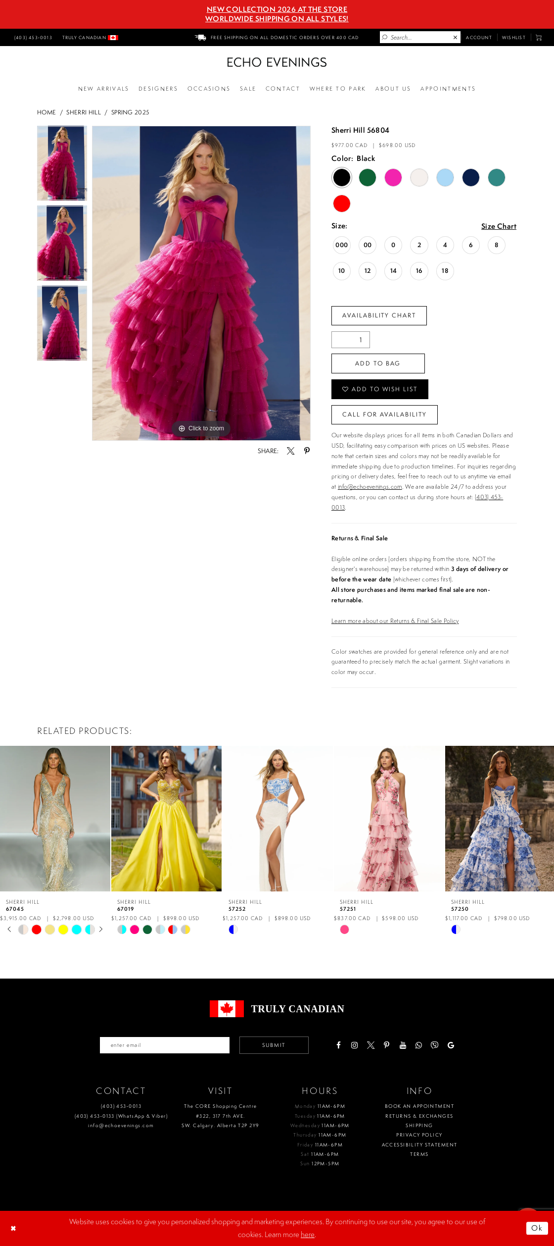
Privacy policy (419, 1135)
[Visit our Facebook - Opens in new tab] (338, 1045)
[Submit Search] (384, 37)
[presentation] (55, 818)
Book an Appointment (419, 1106)
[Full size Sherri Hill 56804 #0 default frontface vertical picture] (201, 283)
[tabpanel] (62, 166)
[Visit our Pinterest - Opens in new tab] (386, 1045)
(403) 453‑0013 (121, 1106)
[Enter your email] (165, 1045)
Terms (419, 1154)
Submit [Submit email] (274, 1044)
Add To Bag (378, 363)
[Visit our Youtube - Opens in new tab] (402, 1045)
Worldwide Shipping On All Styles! (277, 19)
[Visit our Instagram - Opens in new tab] (354, 1045)
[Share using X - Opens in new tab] (290, 451)
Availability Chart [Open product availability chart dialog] (379, 315)
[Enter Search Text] (420, 37)
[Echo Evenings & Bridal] (277, 62)
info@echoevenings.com (370, 486)
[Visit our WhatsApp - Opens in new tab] (418, 1045)
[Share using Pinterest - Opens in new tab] (306, 451)
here (308, 1234)
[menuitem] (32, 37)
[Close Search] (455, 37)
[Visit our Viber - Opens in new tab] (434, 1045)
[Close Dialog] (14, 1228)
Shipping (419, 1125)
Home (46, 112)
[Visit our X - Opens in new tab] (370, 1045)
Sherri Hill (83, 112)
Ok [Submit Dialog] (537, 1228)
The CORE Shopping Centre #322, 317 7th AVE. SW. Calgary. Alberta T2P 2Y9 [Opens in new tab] (220, 1116)
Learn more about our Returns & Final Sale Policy (395, 621)
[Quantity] (350, 339)
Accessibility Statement (420, 1145)
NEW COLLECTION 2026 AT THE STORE (277, 9)
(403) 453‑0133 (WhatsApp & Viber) (121, 1116)
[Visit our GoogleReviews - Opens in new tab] (451, 1045)
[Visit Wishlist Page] (514, 37)
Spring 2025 (130, 112)
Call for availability (384, 414)
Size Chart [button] (498, 226)
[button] (539, 37)
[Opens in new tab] (338, 89)
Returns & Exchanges (419, 1116)
